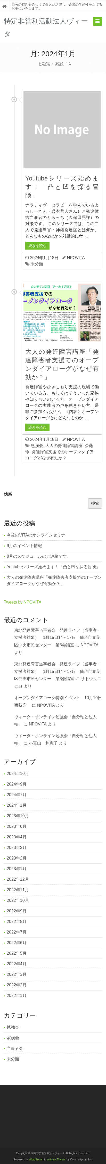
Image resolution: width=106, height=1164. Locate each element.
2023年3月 (17, 847)
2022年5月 (17, 953)
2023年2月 (17, 858)
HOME (44, 63)
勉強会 (37, 445)
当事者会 (15, 1048)
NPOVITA (76, 257)
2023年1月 (17, 868)
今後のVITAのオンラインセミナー (38, 535)
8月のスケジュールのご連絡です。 (39, 556)
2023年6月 (17, 826)
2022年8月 (17, 921)
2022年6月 (17, 942)
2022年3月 (17, 974)
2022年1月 (17, 995)
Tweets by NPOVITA (23, 602)
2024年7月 (17, 794)
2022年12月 (18, 879)
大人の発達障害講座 (64, 445)
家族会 (13, 1038)
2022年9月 (17, 911)
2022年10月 (18, 900)
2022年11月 (18, 890)
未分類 (37, 264)
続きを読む (37, 246)
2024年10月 (18, 773)
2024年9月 (17, 784)
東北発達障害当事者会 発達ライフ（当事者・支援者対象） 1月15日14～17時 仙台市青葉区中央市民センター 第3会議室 (57, 637)
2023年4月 (17, 837)
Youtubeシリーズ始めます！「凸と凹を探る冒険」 (62, 187)
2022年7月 (17, 932)
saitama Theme (56, 1159)
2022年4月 (17, 964)
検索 (8, 494)
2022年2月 (17, 985)
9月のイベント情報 (24, 545)
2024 (59, 63)
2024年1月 (17, 805)
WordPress (36, 1159)
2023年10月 (18, 816)
